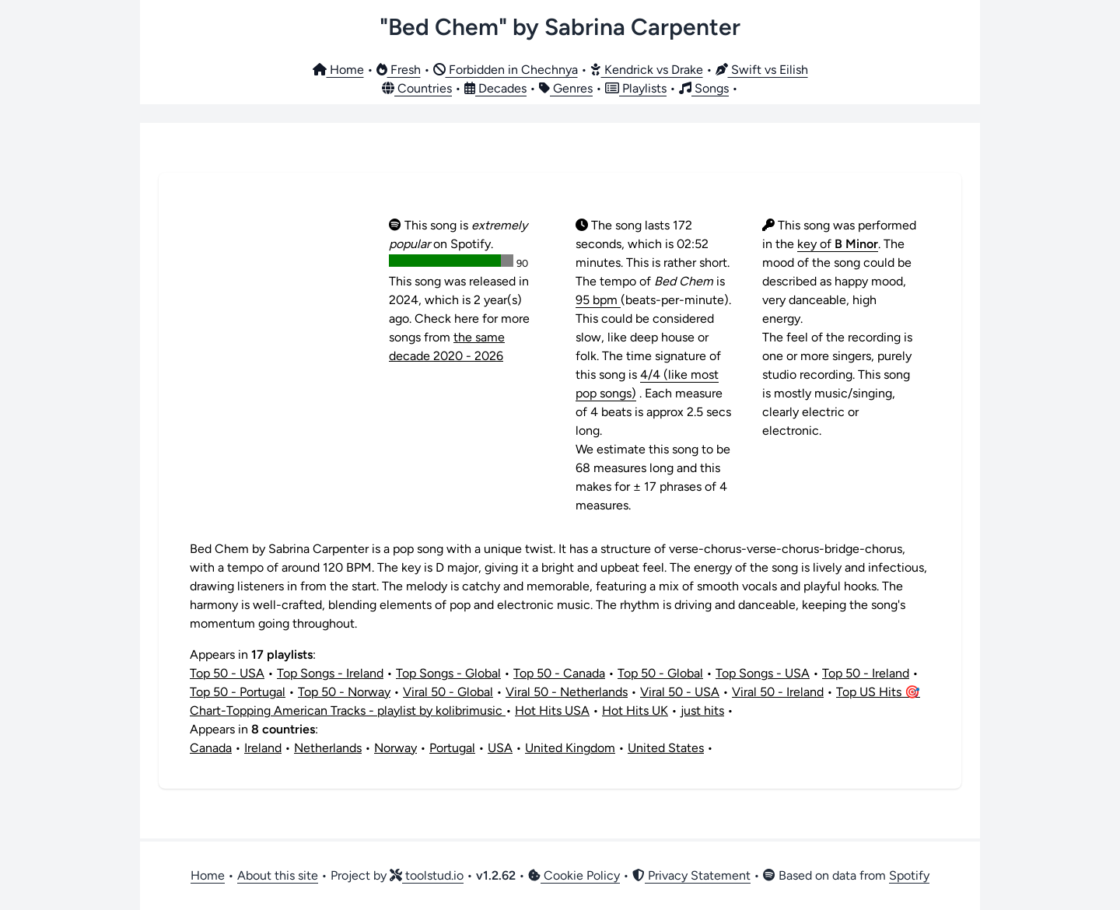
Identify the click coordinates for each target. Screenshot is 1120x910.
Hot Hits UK (635, 710)
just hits (702, 710)
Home (338, 69)
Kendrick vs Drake (646, 69)
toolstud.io (427, 875)
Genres (566, 88)
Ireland (263, 747)
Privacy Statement (691, 875)
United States (666, 747)
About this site (277, 875)
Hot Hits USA (552, 710)
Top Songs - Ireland (330, 673)
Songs (704, 88)
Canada (211, 747)
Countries (417, 88)
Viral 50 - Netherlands (567, 691)
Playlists (636, 88)
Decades (495, 88)
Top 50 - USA (227, 673)
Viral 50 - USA (679, 691)
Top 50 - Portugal (237, 691)
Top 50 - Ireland (865, 673)
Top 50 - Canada (559, 673)
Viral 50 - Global (448, 691)
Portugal (452, 747)
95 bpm (598, 299)
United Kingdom (570, 747)
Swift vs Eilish (762, 69)
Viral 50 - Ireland (778, 691)
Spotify (909, 875)
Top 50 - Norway (344, 691)
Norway (395, 747)
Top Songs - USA (763, 673)
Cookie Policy (574, 875)
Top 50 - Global (660, 673)
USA (500, 747)
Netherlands (328, 747)
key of (837, 243)
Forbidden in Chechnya (505, 69)
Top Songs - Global (448, 673)
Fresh (398, 69)
